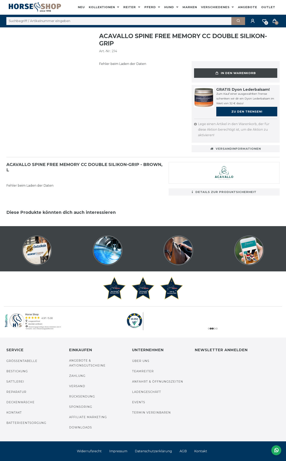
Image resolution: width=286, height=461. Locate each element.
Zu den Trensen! (246, 111)
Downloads (80, 427)
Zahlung (77, 376)
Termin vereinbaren (151, 412)
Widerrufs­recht (89, 451)
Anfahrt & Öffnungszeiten (157, 381)
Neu (81, 7)
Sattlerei (15, 381)
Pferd (150, 7)
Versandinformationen (235, 148)
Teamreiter (143, 371)
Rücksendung (82, 396)
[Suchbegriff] (118, 21)
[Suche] (238, 21)
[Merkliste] (264, 21)
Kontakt (14, 412)
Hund (169, 7)
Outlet (268, 7)
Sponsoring (80, 407)
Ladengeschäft (146, 392)
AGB (183, 451)
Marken (190, 7)
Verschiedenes (216, 7)
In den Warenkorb (235, 73)
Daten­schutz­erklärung (153, 451)
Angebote (247, 7)
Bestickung (17, 371)
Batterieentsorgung (26, 423)
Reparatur (16, 392)
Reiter (130, 7)
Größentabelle (21, 361)
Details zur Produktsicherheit (224, 192)
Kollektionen (102, 7)
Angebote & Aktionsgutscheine (87, 363)
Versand (77, 386)
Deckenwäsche (20, 402)
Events (138, 402)
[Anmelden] (253, 21)
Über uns (140, 361)
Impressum (118, 451)
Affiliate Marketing (88, 417)
